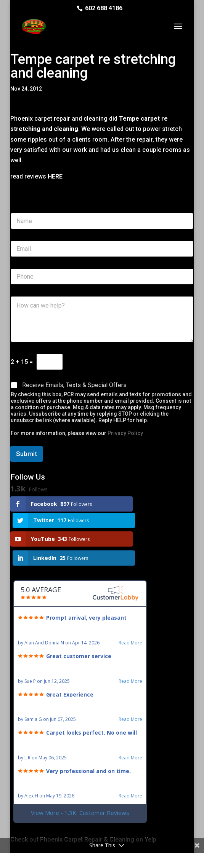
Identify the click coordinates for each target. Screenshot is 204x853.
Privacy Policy (125, 433)
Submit (26, 454)
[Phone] (102, 276)
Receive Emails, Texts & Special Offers (74, 385)
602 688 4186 (103, 8)
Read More (130, 607)
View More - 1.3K (80, 777)
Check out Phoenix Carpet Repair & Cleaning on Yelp (83, 804)
